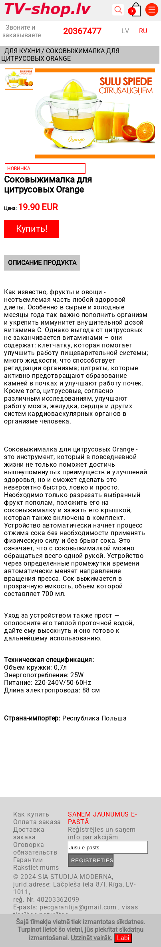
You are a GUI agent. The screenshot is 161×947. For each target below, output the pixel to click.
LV (125, 31)
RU (143, 31)
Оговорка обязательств (35, 848)
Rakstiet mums (36, 867)
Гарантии (28, 860)
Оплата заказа (37, 822)
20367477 (82, 31)
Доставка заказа (29, 833)
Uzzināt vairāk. (91, 938)
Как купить (31, 814)
